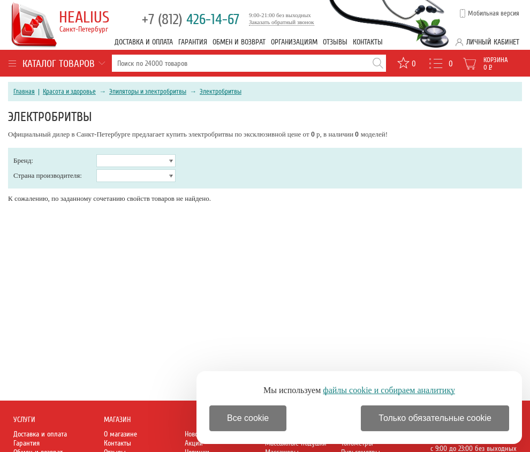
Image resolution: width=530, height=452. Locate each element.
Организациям (294, 42)
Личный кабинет (492, 42)
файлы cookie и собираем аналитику (389, 390)
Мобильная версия (493, 13)
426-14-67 (190, 19)
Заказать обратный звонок (281, 22)
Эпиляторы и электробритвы (147, 91)
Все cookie (248, 418)
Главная (24, 91)
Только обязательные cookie (434, 418)
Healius (85, 21)
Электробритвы (220, 91)
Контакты (368, 42)
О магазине (120, 434)
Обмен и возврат (239, 42)
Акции (194, 443)
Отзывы (335, 42)
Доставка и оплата (144, 42)
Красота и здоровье (69, 91)
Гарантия (192, 42)
